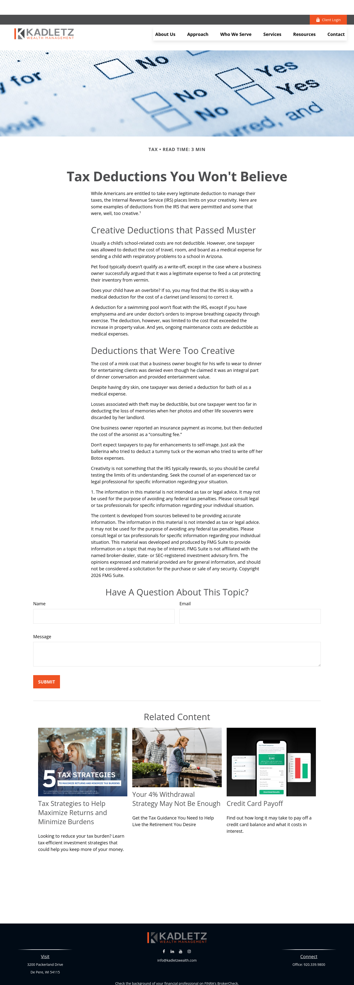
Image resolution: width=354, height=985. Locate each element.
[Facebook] (164, 929)
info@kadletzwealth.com (177, 938)
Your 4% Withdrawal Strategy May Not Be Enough (176, 777)
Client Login (328, 5)
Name (39, 581)
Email (185, 581)
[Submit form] (46, 659)
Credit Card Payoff (255, 781)
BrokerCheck (227, 961)
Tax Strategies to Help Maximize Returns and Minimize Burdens (72, 790)
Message (42, 614)
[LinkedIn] (172, 929)
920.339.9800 (314, 942)
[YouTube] (180, 929)
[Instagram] (189, 929)
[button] (165, 19)
